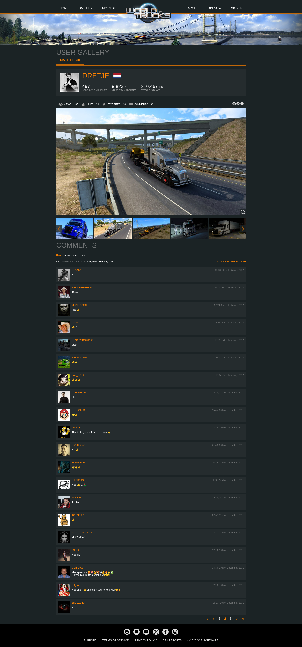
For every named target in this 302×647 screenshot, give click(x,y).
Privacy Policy (146, 640)
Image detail (70, 60)
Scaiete (77, 497)
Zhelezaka (78, 602)
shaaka (76, 270)
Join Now (213, 8)
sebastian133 (80, 357)
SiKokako (78, 480)
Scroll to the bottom (231, 261)
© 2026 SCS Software (202, 640)
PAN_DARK (78, 375)
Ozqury (77, 427)
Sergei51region (82, 287)
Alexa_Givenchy (82, 532)
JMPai (75, 322)
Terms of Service (115, 640)
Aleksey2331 (79, 392)
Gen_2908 (77, 567)
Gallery (85, 8)
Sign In (236, 8)
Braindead (78, 445)
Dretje (95, 76)
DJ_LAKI (76, 585)
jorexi (76, 550)
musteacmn (79, 305)
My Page (109, 8)
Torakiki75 (78, 515)
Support (90, 640)
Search (190, 8)
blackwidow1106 (82, 340)
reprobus (78, 410)
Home (64, 8)
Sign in (59, 255)
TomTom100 (79, 462)
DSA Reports (172, 640)
